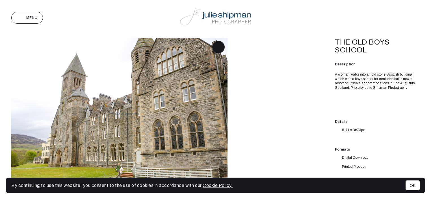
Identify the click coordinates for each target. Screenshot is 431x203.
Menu (27, 17)
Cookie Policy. (218, 185)
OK (413, 185)
